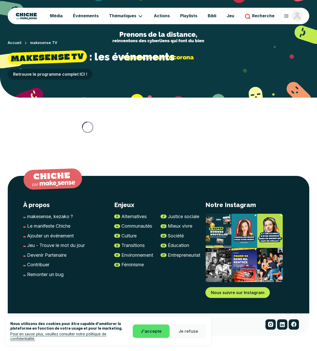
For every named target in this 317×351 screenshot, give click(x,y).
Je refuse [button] (188, 331)
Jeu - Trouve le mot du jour (56, 245)
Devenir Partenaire (46, 255)
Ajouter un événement (50, 235)
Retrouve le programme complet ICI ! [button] (50, 74)
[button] (270, 324)
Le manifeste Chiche (48, 226)
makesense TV (43, 42)
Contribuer (38, 264)
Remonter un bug (45, 274)
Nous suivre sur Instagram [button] (237, 292)
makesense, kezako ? (50, 216)
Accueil (14, 42)
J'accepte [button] (151, 331)
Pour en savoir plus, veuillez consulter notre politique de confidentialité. (58, 336)
